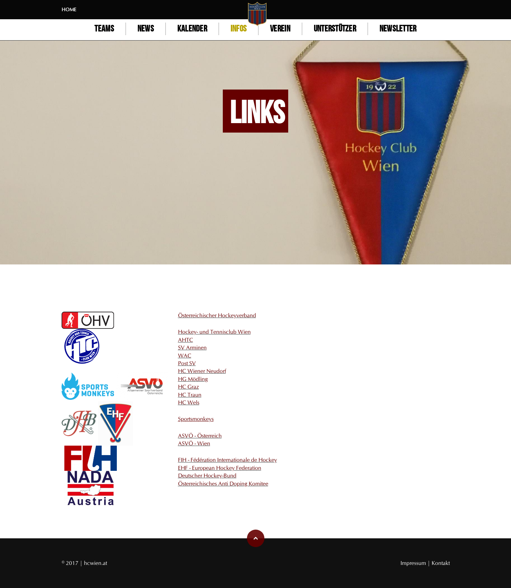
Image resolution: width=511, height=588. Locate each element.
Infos (238, 28)
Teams (104, 28)
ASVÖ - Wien (194, 443)
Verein (280, 28)
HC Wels (188, 402)
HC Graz (188, 386)
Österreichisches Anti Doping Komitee (223, 483)
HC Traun (189, 394)
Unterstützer (335, 28)
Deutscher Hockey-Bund (207, 475)
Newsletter (398, 28)
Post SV (187, 363)
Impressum (413, 563)
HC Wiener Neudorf (202, 371)
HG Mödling (193, 379)
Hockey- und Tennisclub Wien (214, 331)
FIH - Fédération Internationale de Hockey (227, 459)
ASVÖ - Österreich (200, 435)
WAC (184, 355)
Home (69, 10)
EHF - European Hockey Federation (219, 468)
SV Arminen (192, 347)
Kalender (192, 28)
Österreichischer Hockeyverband (217, 315)
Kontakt (441, 563)
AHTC (185, 339)
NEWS (145, 28)
